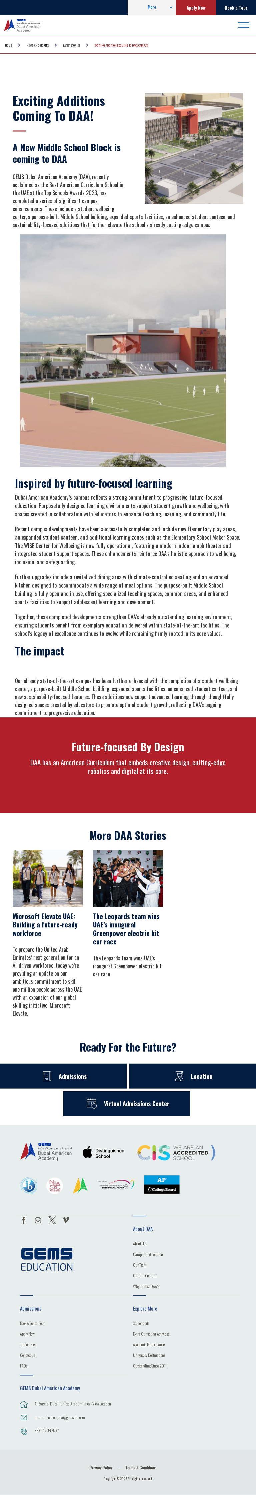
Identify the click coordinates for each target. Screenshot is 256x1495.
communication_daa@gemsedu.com (60, 1417)
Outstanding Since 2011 (150, 1366)
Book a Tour (236, 7)
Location (202, 1076)
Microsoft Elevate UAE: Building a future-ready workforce (45, 924)
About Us (139, 1244)
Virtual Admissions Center (137, 1103)
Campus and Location (148, 1254)
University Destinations (149, 1355)
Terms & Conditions (141, 1467)
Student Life (141, 1323)
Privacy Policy (101, 1467)
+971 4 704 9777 (47, 1430)
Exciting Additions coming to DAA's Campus (121, 45)
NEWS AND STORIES (37, 45)
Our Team (140, 1265)
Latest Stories (71, 45)
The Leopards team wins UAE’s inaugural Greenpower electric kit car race (126, 929)
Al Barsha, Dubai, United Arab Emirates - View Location (73, 1403)
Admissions (73, 1076)
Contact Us (27, 1355)
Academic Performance (149, 1345)
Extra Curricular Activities (151, 1334)
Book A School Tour (32, 1323)
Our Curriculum (145, 1276)
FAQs (23, 1366)
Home (8, 45)
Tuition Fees (28, 1345)
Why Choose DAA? (146, 1286)
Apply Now (196, 7)
